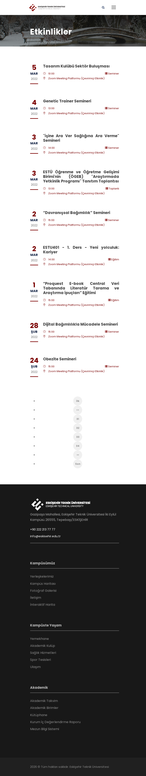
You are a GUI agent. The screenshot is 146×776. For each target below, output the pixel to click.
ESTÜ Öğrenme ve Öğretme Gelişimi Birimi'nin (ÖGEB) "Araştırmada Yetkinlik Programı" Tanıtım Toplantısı (81, 176)
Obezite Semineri (59, 359)
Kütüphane (38, 715)
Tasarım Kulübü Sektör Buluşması (76, 66)
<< (77, 410)
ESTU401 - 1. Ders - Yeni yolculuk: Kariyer (81, 250)
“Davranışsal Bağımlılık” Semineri (76, 212)
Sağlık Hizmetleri (43, 652)
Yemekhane (39, 638)
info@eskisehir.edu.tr (45, 536)
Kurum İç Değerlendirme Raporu (55, 722)
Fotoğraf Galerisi (43, 590)
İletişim (35, 597)
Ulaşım (35, 667)
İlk (77, 401)
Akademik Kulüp (42, 645)
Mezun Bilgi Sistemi (44, 729)
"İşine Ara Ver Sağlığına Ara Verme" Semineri (81, 138)
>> (78, 455)
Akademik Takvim (44, 701)
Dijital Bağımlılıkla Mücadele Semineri (80, 324)
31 (77, 419)
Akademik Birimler (44, 708)
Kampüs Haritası (43, 583)
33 (77, 437)
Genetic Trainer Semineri (67, 101)
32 (77, 428)
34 (77, 446)
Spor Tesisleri (40, 659)
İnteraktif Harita (42, 604)
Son (77, 464)
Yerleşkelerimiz (42, 576)
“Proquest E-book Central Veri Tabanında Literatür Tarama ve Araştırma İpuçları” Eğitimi (81, 288)
